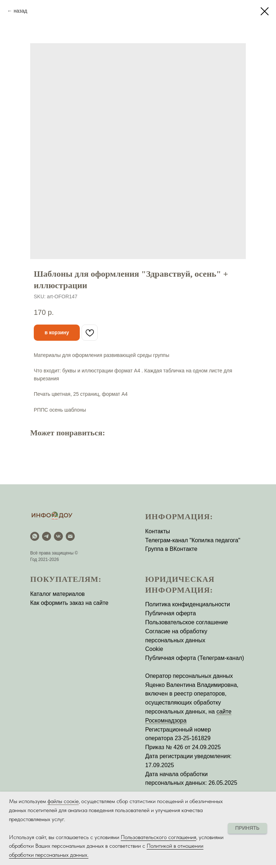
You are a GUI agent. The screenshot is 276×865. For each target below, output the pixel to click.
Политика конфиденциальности (187, 604)
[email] (70, 536)
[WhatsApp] (34, 536)
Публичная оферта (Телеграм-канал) (194, 658)
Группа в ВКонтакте (171, 549)
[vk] (58, 536)
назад (20, 11)
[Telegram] (46, 536)
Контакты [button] (157, 531)
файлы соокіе (63, 801)
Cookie (154, 649)
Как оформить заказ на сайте (69, 603)
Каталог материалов (57, 594)
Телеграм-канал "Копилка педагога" (192, 540)
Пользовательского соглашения (158, 837)
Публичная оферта (170, 613)
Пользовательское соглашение (186, 622)
